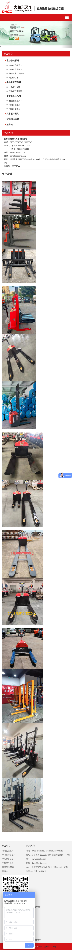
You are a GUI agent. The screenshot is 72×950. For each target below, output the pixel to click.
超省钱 (9, 124)
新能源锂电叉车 (15, 101)
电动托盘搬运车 (15, 65)
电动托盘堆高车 (15, 69)
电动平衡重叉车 (15, 105)
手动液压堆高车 (15, 91)
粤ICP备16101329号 (47, 947)
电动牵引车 (13, 77)
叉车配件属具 (12, 113)
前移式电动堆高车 (16, 73)
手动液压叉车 (14, 87)
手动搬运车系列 (13, 82)
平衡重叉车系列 (13, 96)
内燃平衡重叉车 (15, 109)
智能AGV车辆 (12, 119)
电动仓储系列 (12, 60)
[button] (66, 34)
